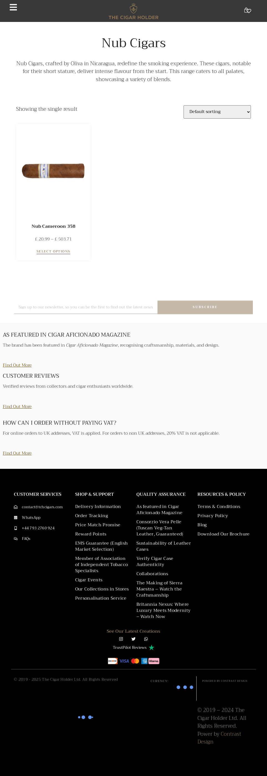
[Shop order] (217, 112)
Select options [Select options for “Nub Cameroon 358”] (53, 251)
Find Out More (17, 365)
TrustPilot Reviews (130, 647)
